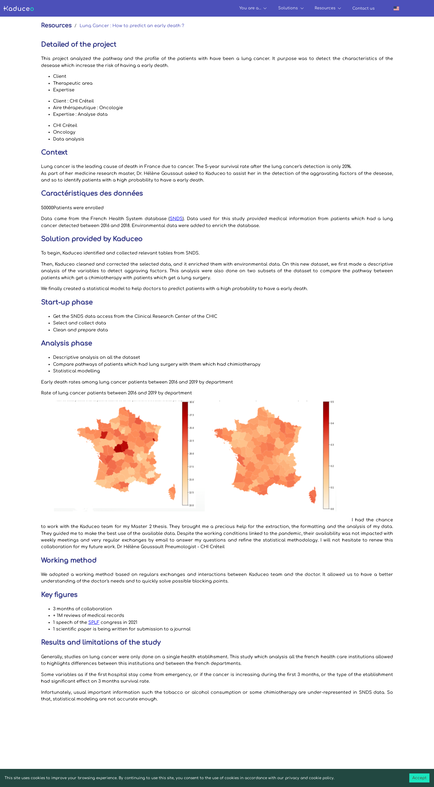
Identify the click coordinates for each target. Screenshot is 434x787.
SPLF (93, 622)
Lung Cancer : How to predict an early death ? (132, 26)
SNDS (176, 218)
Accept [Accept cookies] (419, 778)
